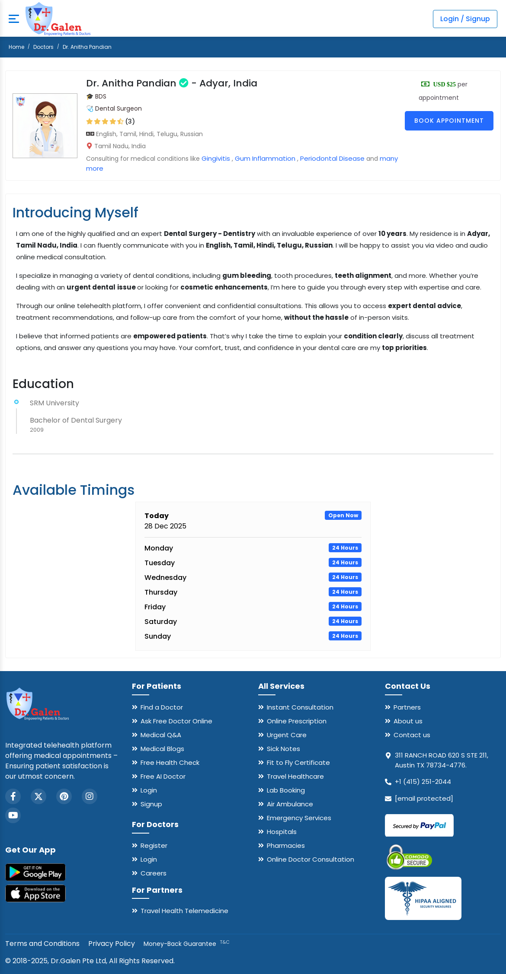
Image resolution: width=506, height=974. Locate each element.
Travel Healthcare (295, 776)
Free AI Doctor (163, 776)
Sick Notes (283, 748)
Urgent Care (287, 734)
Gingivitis (216, 158)
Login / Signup (465, 19)
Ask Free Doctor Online (176, 721)
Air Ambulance (290, 803)
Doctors (43, 47)
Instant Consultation (300, 707)
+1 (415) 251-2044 (423, 781)
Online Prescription (297, 721)
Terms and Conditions (42, 944)
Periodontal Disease (332, 158)
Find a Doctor (162, 707)
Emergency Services (299, 817)
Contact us (412, 734)
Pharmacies (286, 845)
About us (408, 721)
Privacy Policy (111, 944)
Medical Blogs (162, 748)
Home (16, 47)
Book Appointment (449, 120)
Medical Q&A (161, 734)
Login (149, 790)
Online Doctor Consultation (310, 859)
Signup (151, 803)
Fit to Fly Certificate (298, 762)
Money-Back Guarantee (187, 943)
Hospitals (282, 831)
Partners (407, 707)
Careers (154, 873)
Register (154, 845)
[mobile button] (14, 19)
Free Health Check (170, 762)
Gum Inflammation (265, 158)
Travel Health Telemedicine (184, 910)
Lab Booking (286, 790)
